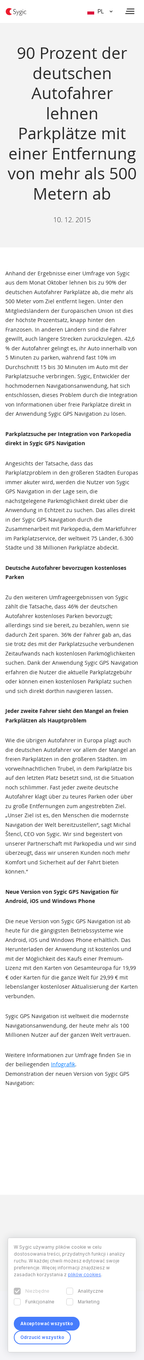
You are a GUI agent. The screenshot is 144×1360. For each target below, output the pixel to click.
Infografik (63, 1064)
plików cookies (84, 1274)
